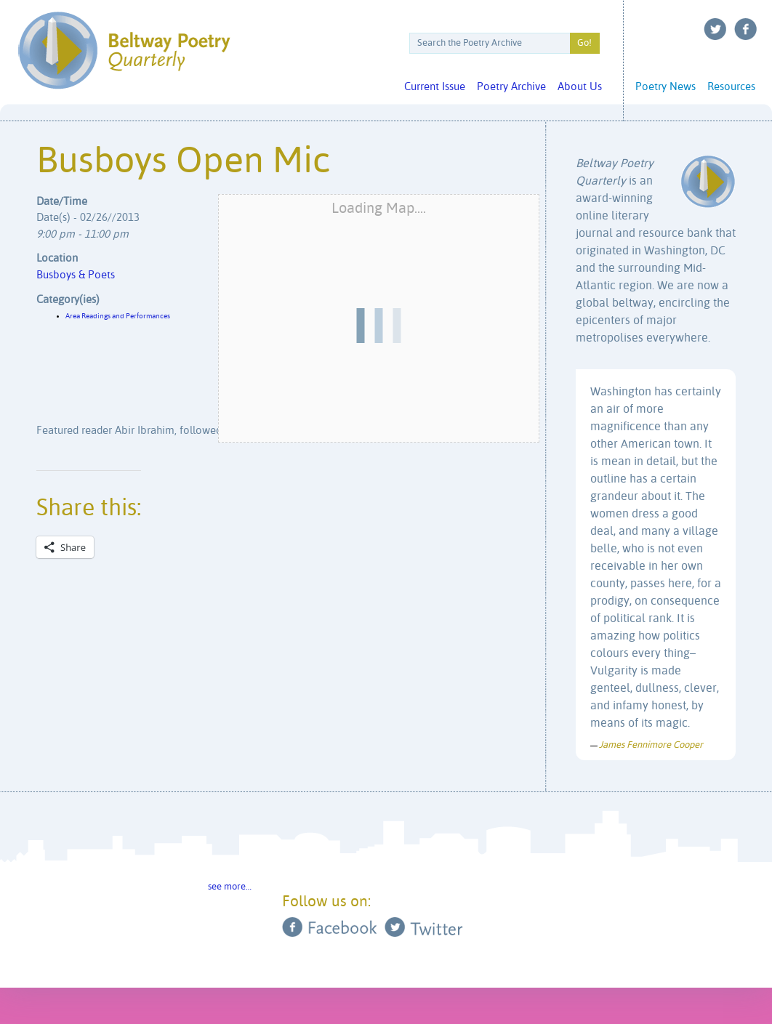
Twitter (715, 29)
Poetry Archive (511, 86)
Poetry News (665, 86)
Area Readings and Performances (117, 316)
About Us (580, 86)
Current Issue (434, 86)
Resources (731, 86)
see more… (230, 887)
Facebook (745, 29)
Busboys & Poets (75, 275)
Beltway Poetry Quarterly (123, 50)
